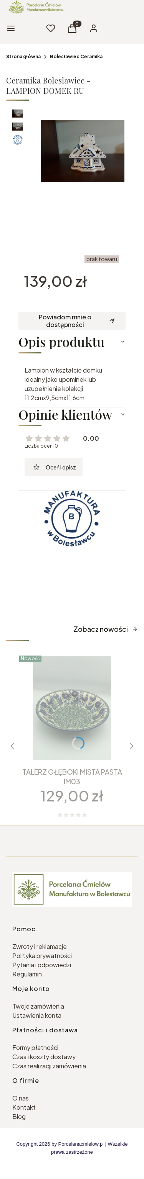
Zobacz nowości (105, 629)
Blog (19, 1116)
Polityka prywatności (42, 956)
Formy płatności (35, 1047)
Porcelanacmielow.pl (81, 1144)
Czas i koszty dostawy (44, 1057)
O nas (20, 1098)
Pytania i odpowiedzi (41, 965)
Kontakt (24, 1107)
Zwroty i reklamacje (39, 946)
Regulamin (27, 974)
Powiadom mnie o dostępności (76, 321)
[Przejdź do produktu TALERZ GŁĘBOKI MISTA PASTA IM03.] (72, 708)
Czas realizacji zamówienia (49, 1066)
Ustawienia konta (36, 1015)
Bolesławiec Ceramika (76, 56)
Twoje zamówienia (38, 1006)
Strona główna (23, 56)
